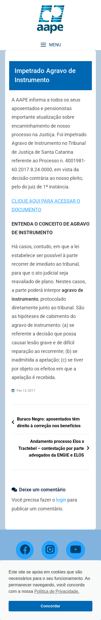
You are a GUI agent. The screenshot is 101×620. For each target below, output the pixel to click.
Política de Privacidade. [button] (56, 591)
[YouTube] (75, 550)
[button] (50, 44)
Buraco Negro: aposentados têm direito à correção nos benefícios (49, 422)
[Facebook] (25, 550)
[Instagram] (49, 550)
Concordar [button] (50, 606)
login (61, 500)
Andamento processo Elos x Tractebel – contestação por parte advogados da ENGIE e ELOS (51, 448)
